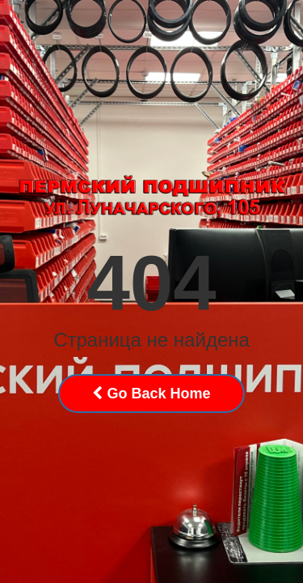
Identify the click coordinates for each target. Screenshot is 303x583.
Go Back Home (151, 393)
